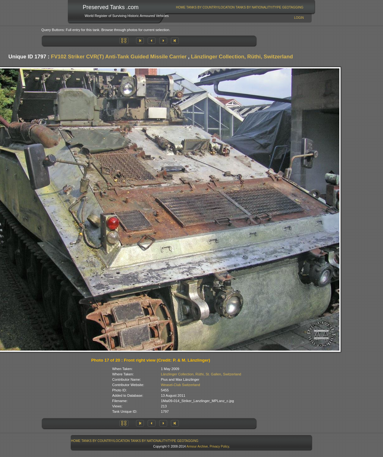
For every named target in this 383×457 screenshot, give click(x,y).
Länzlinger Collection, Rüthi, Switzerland (242, 57)
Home (180, 7)
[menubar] (240, 7)
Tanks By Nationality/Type (258, 7)
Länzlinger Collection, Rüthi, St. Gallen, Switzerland (201, 374)
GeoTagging (293, 7)
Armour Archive (197, 446)
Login (299, 17)
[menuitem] (181, 7)
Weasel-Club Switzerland (180, 385)
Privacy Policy (219, 446)
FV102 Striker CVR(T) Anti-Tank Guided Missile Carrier (119, 57)
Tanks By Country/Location (210, 7)
